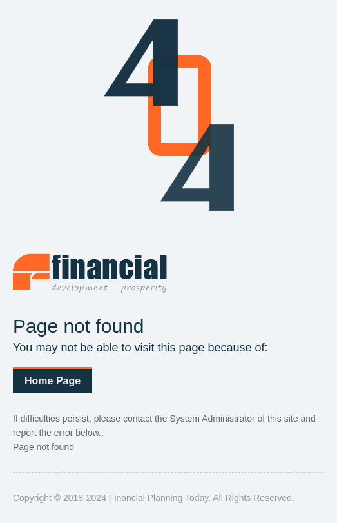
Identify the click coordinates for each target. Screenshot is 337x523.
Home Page (52, 380)
